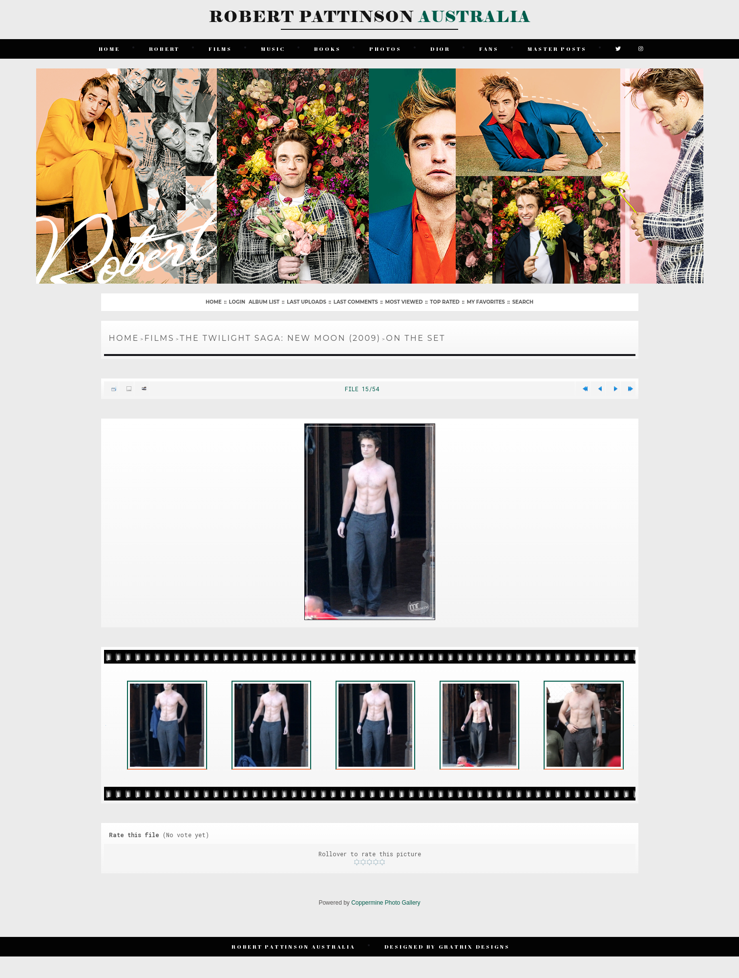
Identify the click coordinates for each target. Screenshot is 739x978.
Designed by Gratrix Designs (447, 946)
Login (237, 302)
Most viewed (404, 302)
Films (220, 48)
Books (327, 48)
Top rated (444, 302)
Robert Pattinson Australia (294, 946)
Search (522, 302)
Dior (440, 48)
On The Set (415, 338)
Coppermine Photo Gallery (385, 902)
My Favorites (486, 302)
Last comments (356, 302)
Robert (164, 48)
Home (109, 48)
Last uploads (306, 302)
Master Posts (557, 48)
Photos (385, 48)
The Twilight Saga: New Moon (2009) (280, 338)
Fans (489, 48)
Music (273, 48)
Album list (264, 302)
